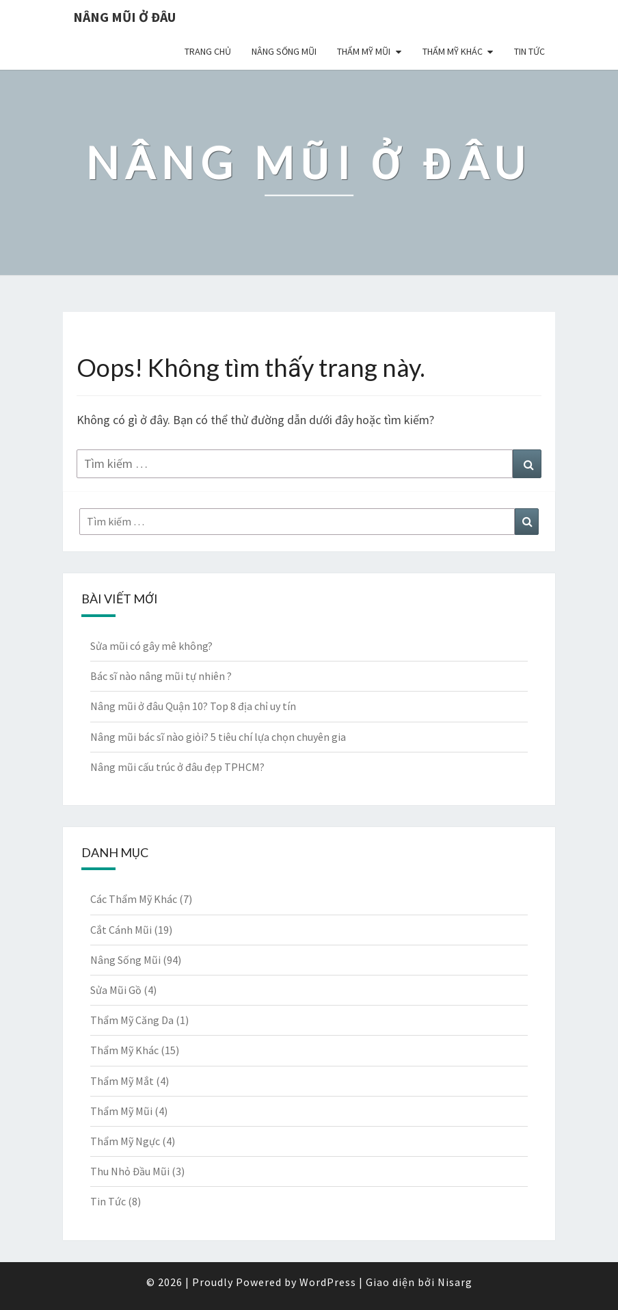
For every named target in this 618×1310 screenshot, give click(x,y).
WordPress (327, 1282)
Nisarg (455, 1282)
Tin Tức (529, 51)
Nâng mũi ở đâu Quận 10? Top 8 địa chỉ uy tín (193, 706)
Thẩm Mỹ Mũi (363, 51)
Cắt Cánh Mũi (121, 929)
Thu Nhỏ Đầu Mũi (130, 1171)
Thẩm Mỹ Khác (452, 51)
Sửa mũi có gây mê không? (151, 646)
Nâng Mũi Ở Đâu (124, 16)
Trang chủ (208, 51)
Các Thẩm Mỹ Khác (133, 899)
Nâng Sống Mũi (284, 51)
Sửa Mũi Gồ (116, 990)
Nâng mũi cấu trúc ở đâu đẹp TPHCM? (177, 767)
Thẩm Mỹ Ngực (125, 1141)
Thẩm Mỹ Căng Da (132, 1020)
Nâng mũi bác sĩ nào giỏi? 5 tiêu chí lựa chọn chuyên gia (218, 737)
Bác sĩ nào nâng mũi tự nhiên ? (161, 676)
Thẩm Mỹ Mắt (122, 1081)
